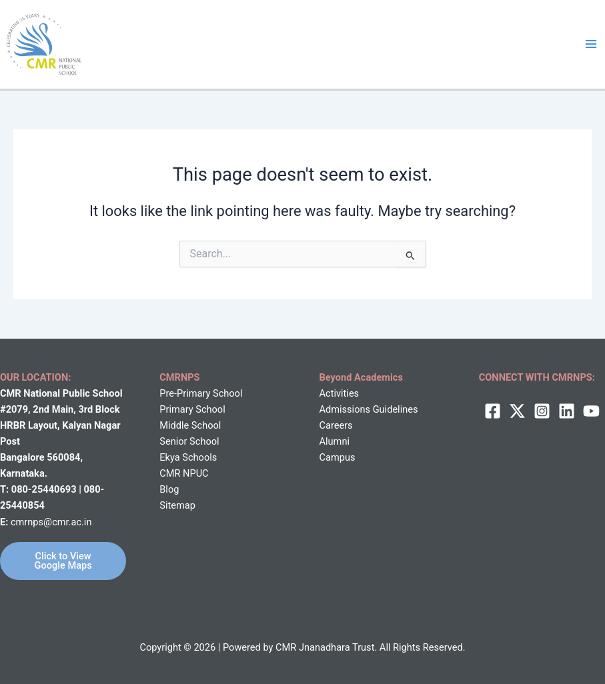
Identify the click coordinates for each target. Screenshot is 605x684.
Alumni (335, 441)
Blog (169, 489)
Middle (174, 425)
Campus (338, 457)
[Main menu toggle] (591, 44)
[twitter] (517, 411)
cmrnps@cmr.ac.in (51, 522)
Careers (336, 425)
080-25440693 (45, 489)
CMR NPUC (183, 473)
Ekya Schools (188, 457)
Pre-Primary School (200, 393)
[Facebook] (492, 411)
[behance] (591, 411)
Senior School (189, 441)
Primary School (192, 409)
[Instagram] (542, 411)
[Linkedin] (566, 411)
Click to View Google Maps (63, 561)
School (205, 425)
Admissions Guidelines (369, 409)
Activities (340, 393)
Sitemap (177, 505)
